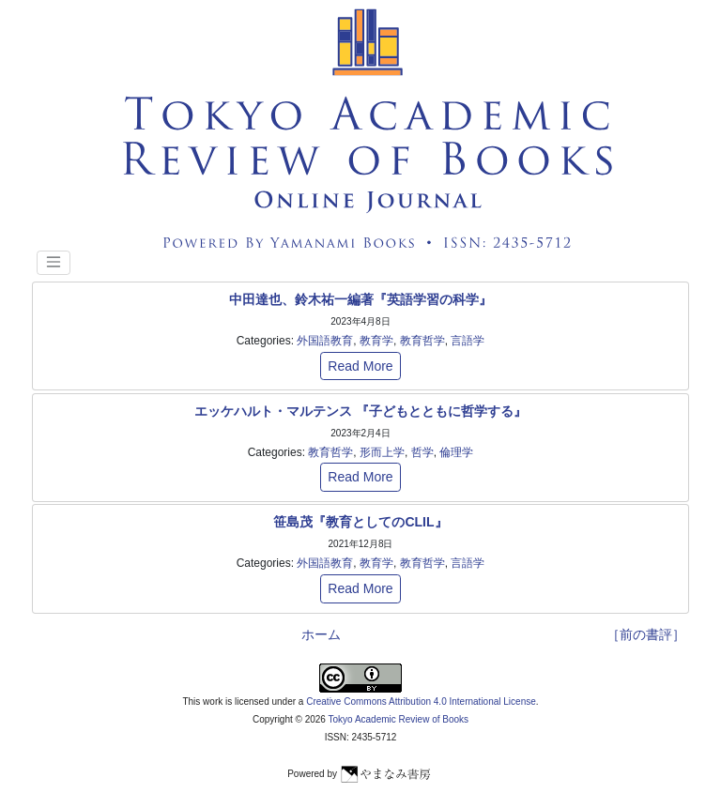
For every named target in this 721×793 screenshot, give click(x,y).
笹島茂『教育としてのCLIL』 (360, 521)
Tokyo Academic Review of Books (399, 719)
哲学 (422, 452)
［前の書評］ (645, 634)
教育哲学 (422, 340)
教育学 (376, 340)
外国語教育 (325, 340)
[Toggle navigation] (53, 263)
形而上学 (382, 452)
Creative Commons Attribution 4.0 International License (421, 701)
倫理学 (456, 452)
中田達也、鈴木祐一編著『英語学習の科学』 (360, 299)
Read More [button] (360, 366)
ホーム (321, 634)
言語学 (467, 340)
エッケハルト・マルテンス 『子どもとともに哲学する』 (360, 411)
